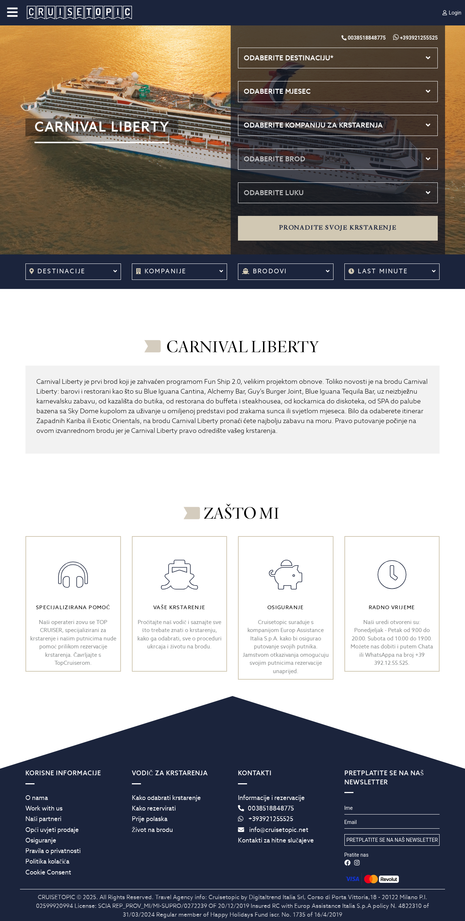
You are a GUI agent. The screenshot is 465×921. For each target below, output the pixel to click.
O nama (36, 798)
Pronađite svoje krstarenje (338, 228)
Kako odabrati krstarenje (166, 798)
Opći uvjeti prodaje (52, 830)
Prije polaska (149, 819)
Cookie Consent (48, 872)
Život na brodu (152, 830)
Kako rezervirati (154, 808)
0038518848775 (266, 808)
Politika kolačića (47, 861)
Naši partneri (43, 819)
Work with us (43, 808)
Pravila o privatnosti (53, 851)
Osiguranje (40, 840)
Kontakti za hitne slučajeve (276, 840)
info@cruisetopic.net (273, 830)
